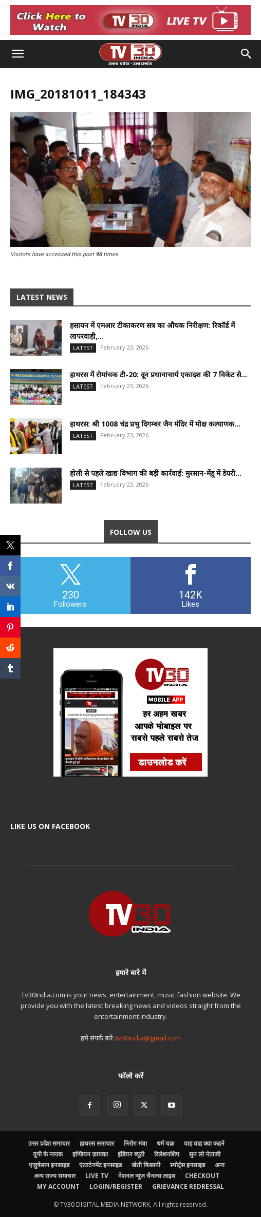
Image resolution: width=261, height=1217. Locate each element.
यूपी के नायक (48, 1154)
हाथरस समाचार (97, 1143)
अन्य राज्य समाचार (55, 1175)
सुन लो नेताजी (204, 1154)
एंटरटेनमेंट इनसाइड (100, 1165)
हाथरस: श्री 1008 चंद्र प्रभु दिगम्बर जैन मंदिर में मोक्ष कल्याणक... (155, 424)
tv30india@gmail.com (148, 1037)
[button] (17, 54)
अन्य (220, 1165)
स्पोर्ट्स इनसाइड (187, 1165)
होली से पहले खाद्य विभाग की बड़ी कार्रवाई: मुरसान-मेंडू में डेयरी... (155, 473)
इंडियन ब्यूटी (131, 1154)
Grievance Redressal (188, 1186)
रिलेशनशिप (166, 1154)
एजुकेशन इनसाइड (49, 1165)
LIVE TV (96, 1175)
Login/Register (115, 1186)
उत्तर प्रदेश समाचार (49, 1143)
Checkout (202, 1175)
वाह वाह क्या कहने (204, 1143)
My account (58, 1186)
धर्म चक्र (165, 1143)
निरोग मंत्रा (135, 1143)
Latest (83, 348)
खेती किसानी (146, 1165)
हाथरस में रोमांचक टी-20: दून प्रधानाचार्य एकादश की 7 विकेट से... (158, 374)
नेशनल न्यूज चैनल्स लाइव (146, 1175)
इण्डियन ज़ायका (90, 1154)
